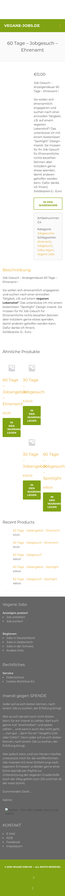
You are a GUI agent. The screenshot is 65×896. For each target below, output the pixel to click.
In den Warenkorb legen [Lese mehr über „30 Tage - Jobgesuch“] (34, 415)
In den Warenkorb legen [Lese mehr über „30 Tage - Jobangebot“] (34, 490)
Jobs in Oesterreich (19, 642)
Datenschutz (15, 677)
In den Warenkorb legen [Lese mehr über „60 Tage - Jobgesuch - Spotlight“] (54, 502)
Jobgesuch (45, 246)
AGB (9, 838)
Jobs (40, 250)
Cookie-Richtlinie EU (20, 681)
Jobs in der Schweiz (20, 646)
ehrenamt (44, 241)
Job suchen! (14, 621)
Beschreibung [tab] (17, 269)
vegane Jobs (46, 254)
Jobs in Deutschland (20, 638)
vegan (49, 250)
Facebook (13, 842)
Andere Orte (15, 650)
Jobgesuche (45, 233)
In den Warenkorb (48, 203)
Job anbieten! (15, 617)
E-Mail (10, 833)
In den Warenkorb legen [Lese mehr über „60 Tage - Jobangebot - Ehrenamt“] (14, 427)
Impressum (14, 846)
